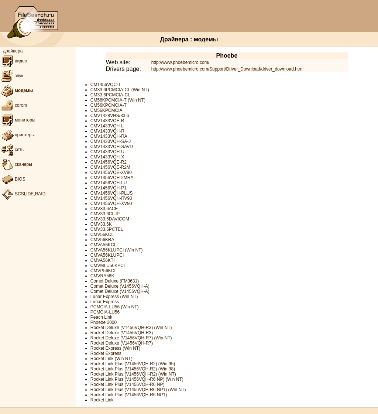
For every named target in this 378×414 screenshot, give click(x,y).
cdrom (13, 105)
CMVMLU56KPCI (107, 265)
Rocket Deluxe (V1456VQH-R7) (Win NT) (131, 338)
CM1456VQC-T (105, 84)
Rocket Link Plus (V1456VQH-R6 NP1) (128, 394)
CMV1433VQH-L (107, 126)
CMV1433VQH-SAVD (111, 146)
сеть (12, 149)
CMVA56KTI (102, 260)
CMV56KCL (102, 234)
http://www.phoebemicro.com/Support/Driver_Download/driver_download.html (227, 69)
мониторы (17, 120)
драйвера (13, 51)
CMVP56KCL (103, 270)
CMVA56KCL (103, 244)
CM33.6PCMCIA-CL (110, 94)
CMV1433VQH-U (107, 151)
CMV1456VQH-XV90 (111, 203)
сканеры (16, 164)
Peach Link (101, 317)
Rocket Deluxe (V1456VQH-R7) (121, 343)
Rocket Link (102, 400)
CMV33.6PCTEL (106, 229)
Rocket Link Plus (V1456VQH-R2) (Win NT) (133, 374)
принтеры (17, 134)
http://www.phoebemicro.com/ (180, 62)
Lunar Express (104, 301)
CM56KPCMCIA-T (108, 105)
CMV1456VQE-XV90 (111, 172)
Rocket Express (105, 353)
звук (11, 75)
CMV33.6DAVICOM (109, 219)
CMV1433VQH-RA (108, 136)
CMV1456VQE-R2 (108, 162)
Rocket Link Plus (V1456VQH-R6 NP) (127, 384)
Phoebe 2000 (103, 322)
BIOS (12, 179)
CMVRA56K (102, 275)
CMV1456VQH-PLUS (111, 193)
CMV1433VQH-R (107, 131)
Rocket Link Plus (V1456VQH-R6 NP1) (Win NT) (138, 389)
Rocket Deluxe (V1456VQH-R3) (121, 332)
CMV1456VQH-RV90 (111, 198)
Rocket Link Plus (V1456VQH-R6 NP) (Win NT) (136, 379)
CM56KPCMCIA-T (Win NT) (117, 100)
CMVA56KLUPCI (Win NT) (116, 250)
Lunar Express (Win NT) (114, 296)
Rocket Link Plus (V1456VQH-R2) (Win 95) (132, 363)
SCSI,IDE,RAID (22, 193)
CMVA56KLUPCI (107, 255)
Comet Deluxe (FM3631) (114, 281)
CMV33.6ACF (104, 208)
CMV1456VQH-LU (108, 182)
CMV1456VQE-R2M (110, 167)
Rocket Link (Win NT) (111, 358)
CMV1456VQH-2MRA (112, 177)
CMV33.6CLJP (105, 213)
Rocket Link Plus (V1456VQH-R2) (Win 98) (132, 369)
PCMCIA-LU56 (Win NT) (114, 306)
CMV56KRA (102, 239)
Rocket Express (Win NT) (115, 348)
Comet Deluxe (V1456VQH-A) (120, 286)
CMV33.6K (101, 224)
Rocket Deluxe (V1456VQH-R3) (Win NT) (131, 327)
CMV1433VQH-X (107, 157)
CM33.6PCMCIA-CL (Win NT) (119, 89)
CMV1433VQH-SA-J (110, 141)
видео (13, 61)
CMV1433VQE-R (107, 120)
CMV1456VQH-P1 (108, 188)
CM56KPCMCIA (106, 110)
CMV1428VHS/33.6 (109, 115)
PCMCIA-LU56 (105, 312)
